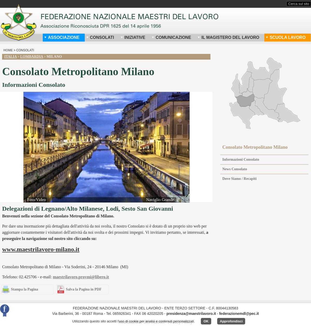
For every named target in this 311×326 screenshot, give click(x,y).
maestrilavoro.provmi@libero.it (81, 277)
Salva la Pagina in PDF (84, 289)
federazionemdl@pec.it (239, 313)
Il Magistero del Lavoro (228, 37)
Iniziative (133, 37)
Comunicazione (171, 37)
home (8, 50)
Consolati (100, 37)
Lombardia (31, 57)
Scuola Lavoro (286, 37)
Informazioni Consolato (240, 159)
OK (206, 321)
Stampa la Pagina (24, 289)
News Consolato (234, 169)
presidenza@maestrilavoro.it (191, 313)
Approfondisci (231, 321)
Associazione (62, 37)
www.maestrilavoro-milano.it (40, 249)
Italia (10, 57)
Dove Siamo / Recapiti (239, 179)
